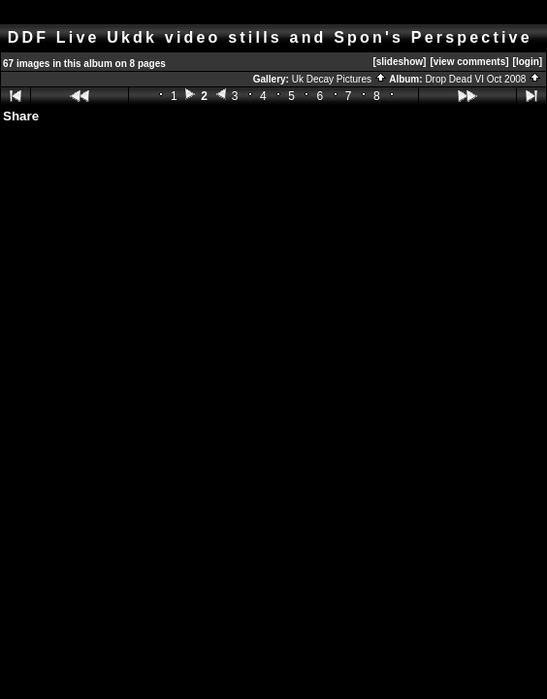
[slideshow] (399, 61)
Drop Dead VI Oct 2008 (483, 79)
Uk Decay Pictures (339, 79)
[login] (528, 61)
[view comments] (469, 61)
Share (21, 116)
